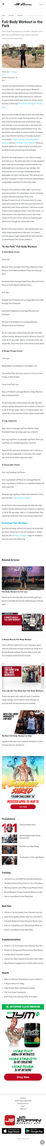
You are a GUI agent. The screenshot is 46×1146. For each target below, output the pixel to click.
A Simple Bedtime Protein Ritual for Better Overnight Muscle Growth (24, 921)
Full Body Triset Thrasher (25, 143)
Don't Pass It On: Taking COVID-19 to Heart (20, 997)
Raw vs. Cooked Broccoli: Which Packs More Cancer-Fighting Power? (24, 926)
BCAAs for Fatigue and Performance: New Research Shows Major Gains (24, 950)
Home (4, 15)
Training (20, 15)
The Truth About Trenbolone (15, 992)
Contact (23, 1098)
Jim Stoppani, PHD (23, 4)
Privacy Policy (23, 1103)
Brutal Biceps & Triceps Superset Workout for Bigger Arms (24, 892)
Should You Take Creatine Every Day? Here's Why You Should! (24, 959)
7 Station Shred (18, 139)
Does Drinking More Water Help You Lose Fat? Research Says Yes (24, 917)
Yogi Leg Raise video (21, 498)
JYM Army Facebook (20, 536)
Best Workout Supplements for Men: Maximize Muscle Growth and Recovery (24, 963)
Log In (41, 4)
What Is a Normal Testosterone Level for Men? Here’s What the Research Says (24, 979)
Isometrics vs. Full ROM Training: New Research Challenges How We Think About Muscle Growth (24, 879)
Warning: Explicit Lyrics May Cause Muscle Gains (23, 888)
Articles (11, 15)
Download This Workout (14, 523)
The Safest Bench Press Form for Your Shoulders (23, 883)
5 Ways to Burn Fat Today (14, 984)
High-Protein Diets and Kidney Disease (19, 988)
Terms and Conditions (23, 1101)
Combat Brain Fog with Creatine (17, 954)
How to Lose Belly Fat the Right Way (18, 896)
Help (23, 1106)
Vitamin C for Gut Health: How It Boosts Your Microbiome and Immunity (24, 912)
